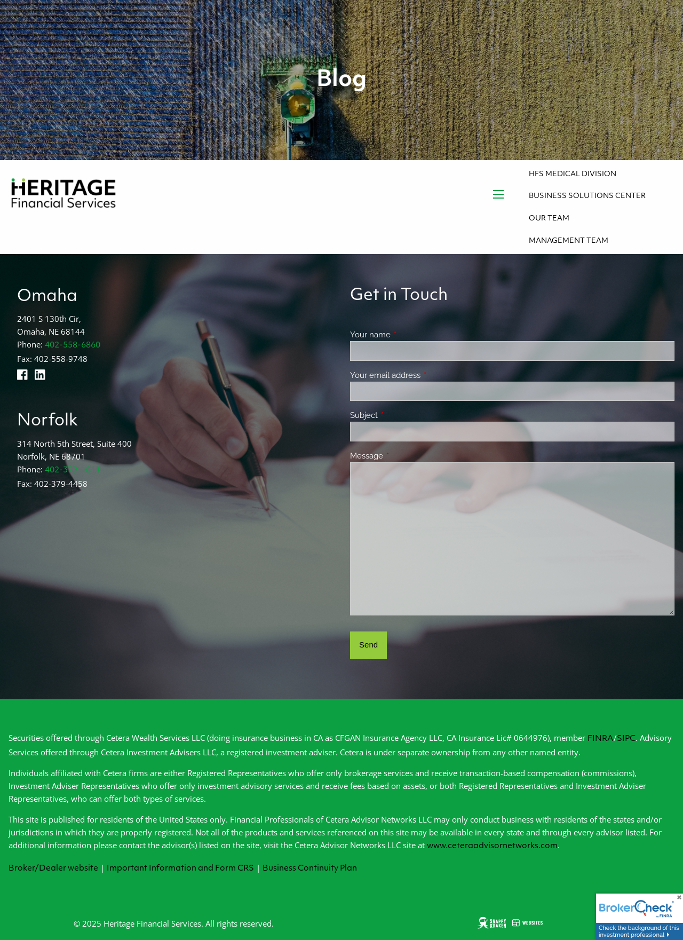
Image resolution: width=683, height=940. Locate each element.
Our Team (549, 218)
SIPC (626, 739)
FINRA (600, 739)
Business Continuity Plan (310, 869)
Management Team (568, 241)
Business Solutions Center (587, 196)
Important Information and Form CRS (180, 869)
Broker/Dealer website (53, 869)
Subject (402, 415)
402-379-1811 (72, 471)
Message (405, 456)
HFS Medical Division (572, 174)
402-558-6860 (72, 346)
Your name (409, 334)
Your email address (424, 375)
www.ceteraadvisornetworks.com (492, 846)
